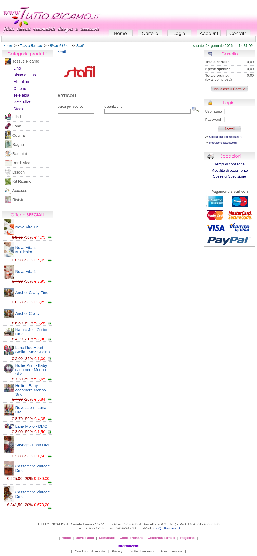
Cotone (20, 88)
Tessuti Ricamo (25, 61)
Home (7, 46)
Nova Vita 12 (26, 227)
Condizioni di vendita (90, 551)
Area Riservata (171, 551)
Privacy (117, 551)
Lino (17, 68)
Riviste (18, 200)
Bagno (18, 144)
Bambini (19, 154)
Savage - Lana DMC (33, 445)
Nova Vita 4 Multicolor (25, 250)
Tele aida (21, 95)
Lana (16, 126)
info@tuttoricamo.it (166, 528)
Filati (16, 117)
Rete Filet (22, 102)
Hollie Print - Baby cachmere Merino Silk (31, 369)
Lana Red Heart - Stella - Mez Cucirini (33, 349)
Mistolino (21, 82)
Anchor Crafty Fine (31, 292)
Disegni (19, 172)
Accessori (21, 190)
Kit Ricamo (22, 181)
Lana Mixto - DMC (31, 426)
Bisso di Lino (25, 75)
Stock (19, 109)
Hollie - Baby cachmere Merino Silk (30, 390)
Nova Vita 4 (25, 271)
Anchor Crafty (27, 313)
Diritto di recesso (142, 551)
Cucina (18, 135)
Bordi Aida (21, 163)
